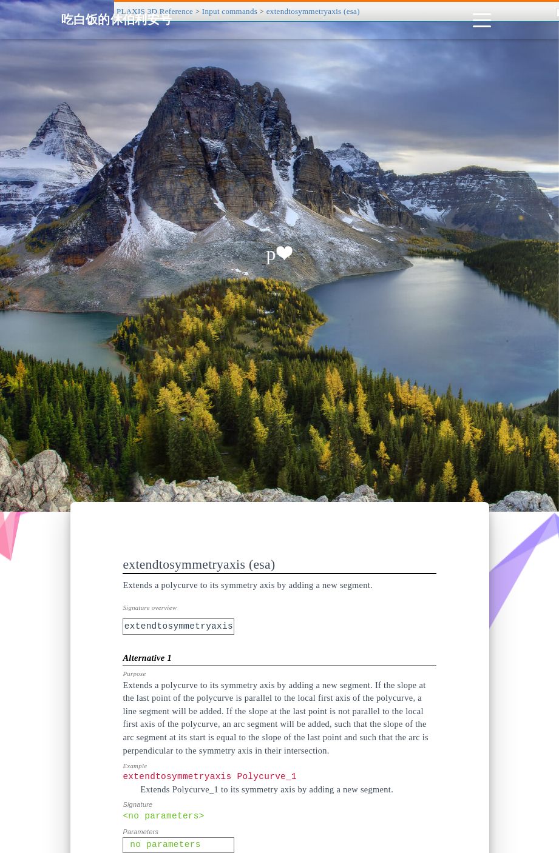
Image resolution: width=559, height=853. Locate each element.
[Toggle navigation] (482, 19)
